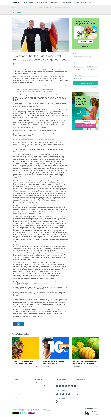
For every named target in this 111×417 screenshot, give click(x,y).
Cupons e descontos (80, 2)
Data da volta (90, 66)
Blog (14, 7)
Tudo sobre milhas (67, 2)
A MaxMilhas (15, 379)
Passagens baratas (41, 2)
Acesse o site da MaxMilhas (23, 86)
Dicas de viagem (55, 2)
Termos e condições (17, 395)
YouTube (79, 395)
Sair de (74, 53)
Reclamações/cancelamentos (41, 386)
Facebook (80, 383)
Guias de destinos (29, 2)
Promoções (21, 7)
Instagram (80, 386)
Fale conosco (37, 389)
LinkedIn (79, 392)
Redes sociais (81, 379)
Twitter (79, 389)
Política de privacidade (18, 398)
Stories (90, 2)
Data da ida (75, 66)
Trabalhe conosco (16, 392)
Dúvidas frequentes (39, 383)
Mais (37, 366)
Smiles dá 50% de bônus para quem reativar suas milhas (24, 362)
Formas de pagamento (62, 379)
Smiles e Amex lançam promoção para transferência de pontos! (85, 362)
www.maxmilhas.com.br (53, 134)
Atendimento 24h (38, 379)
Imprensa (14, 389)
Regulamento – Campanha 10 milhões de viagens (53, 362)
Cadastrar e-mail (85, 126)
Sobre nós (14, 383)
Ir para (74, 60)
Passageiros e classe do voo (79, 75)
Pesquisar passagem (86, 83)
